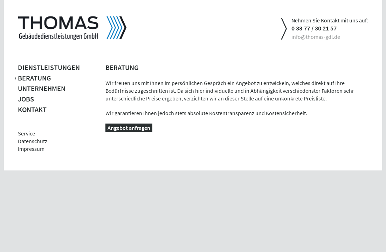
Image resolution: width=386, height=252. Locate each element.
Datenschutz (32, 141)
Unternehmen (42, 88)
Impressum (31, 148)
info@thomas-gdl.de (315, 36)
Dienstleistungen (49, 67)
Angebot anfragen (129, 127)
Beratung (34, 78)
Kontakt (32, 109)
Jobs (26, 98)
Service (26, 133)
